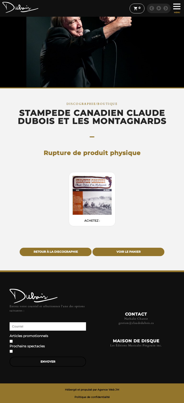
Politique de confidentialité (92, 397)
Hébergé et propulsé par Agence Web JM (92, 389)
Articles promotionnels (29, 336)
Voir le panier (128, 251)
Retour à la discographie (56, 251)
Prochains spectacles (27, 346)
